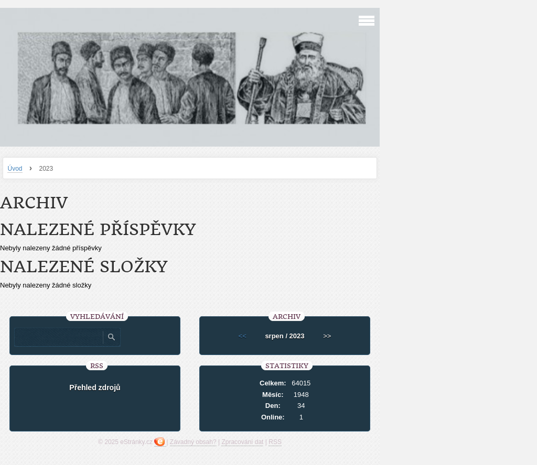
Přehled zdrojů (94, 387)
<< (242, 336)
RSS (275, 442)
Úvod (14, 168)
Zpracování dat (242, 442)
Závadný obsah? (193, 442)
